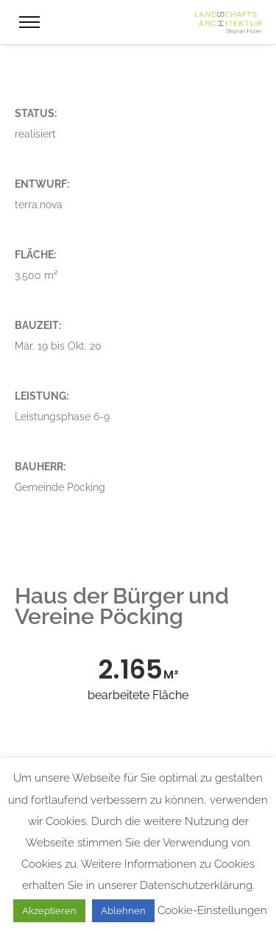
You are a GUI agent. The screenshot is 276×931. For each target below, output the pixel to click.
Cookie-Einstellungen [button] (212, 910)
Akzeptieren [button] (49, 910)
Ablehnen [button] (123, 910)
